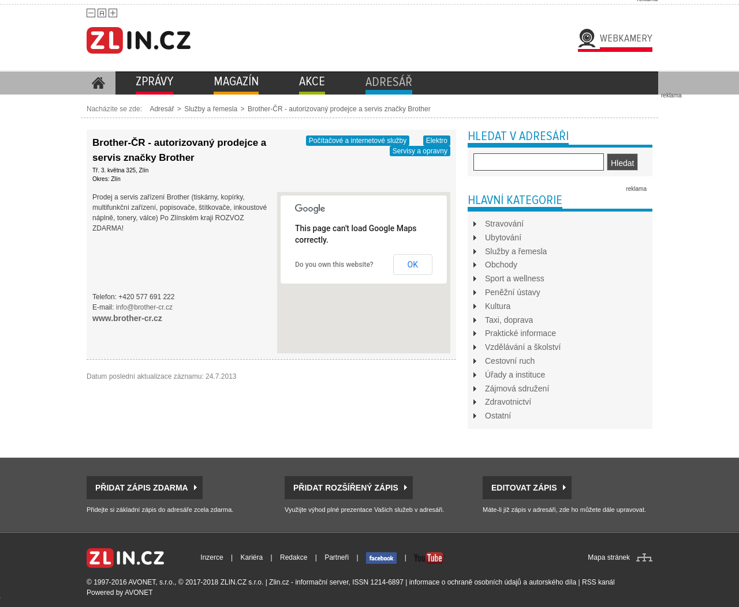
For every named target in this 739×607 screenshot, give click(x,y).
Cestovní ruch (510, 360)
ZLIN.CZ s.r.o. (242, 582)
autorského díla (552, 582)
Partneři (336, 557)
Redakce (293, 557)
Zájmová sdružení (517, 388)
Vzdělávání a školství (523, 347)
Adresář (162, 109)
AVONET (138, 593)
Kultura (497, 306)
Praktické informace (520, 333)
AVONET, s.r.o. (151, 582)
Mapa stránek (609, 557)
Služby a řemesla (210, 109)
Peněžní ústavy (512, 292)
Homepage (98, 83)
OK (413, 264)
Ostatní (498, 415)
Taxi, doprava (509, 320)
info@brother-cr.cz (144, 307)
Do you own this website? (334, 265)
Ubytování (503, 237)
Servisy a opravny (420, 151)
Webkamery (626, 38)
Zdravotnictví (508, 401)
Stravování (504, 223)
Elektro (436, 141)
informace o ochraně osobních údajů (465, 582)
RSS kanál (598, 582)
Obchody (501, 264)
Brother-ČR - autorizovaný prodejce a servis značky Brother (339, 109)
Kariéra (252, 557)
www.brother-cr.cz (127, 318)
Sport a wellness (514, 278)
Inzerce (211, 557)
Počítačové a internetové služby (357, 141)
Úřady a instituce (515, 374)
